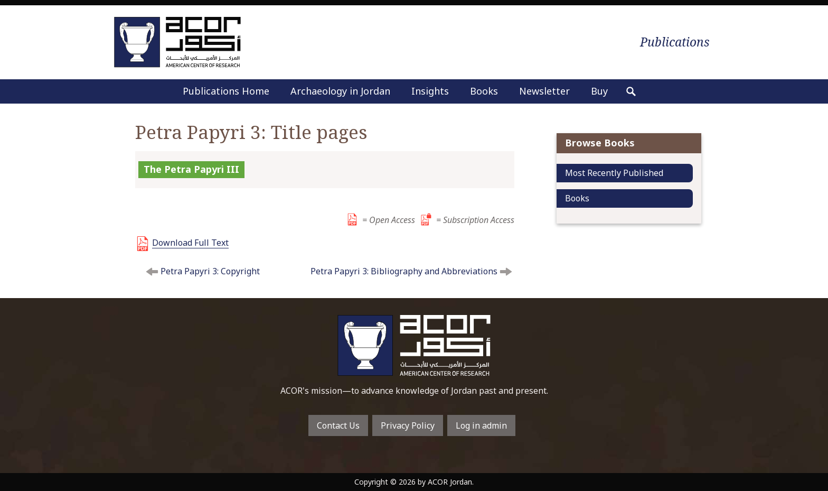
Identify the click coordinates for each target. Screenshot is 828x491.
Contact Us (338, 425)
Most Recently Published (614, 173)
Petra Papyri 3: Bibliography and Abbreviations (403, 271)
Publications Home (226, 91)
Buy (599, 91)
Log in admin (481, 425)
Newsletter (544, 91)
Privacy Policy (408, 425)
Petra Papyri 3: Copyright (210, 271)
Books (484, 91)
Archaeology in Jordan (340, 91)
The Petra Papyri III (191, 169)
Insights (430, 91)
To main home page (414, 345)
